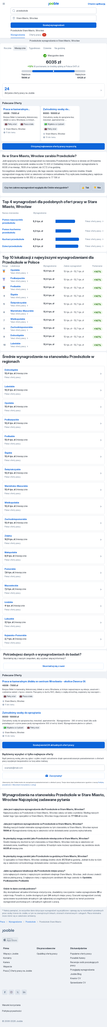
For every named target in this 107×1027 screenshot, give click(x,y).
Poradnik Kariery (77, 958)
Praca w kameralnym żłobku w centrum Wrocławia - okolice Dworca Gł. (15, 109)
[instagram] (11, 992)
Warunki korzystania (11, 1005)
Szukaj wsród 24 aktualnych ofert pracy (53, 745)
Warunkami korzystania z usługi (24, 785)
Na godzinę (60, 48)
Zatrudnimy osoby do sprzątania (55, 109)
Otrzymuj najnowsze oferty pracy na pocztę (53, 146)
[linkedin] (24, 992)
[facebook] (5, 992)
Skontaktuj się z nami (53, 666)
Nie (97, 187)
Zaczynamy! (53, 775)
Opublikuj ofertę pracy (47, 953)
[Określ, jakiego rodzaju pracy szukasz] (53, 10)
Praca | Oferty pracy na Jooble (17, 970)
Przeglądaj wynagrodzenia (82, 969)
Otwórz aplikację (96, 4)
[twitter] (17, 992)
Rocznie (7, 48)
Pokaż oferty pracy (94, 221)
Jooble (19, 1021)
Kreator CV (75, 978)
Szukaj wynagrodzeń (53, 25)
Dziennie (47, 48)
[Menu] (3, 3)
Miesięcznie (20, 48)
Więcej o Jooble (10, 953)
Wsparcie (7, 966)
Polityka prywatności (11, 1011)
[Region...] (53, 18)
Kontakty (7, 958)
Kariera (6, 962)
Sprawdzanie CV (78, 982)
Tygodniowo (34, 48)
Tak (85, 187)
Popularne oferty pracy (81, 953)
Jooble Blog (75, 974)
